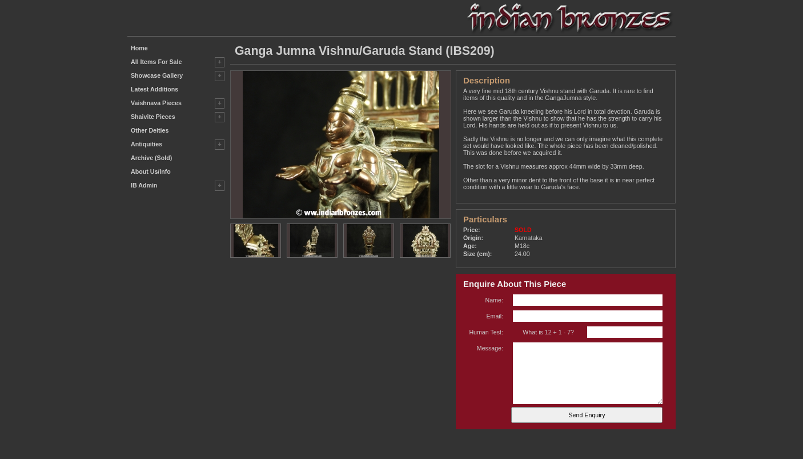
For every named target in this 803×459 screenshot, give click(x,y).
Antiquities (146, 144)
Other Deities (149, 130)
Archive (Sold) (151, 157)
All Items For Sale (156, 61)
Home (139, 48)
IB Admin (144, 185)
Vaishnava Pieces (156, 102)
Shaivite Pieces (153, 116)
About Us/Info (151, 171)
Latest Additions (154, 89)
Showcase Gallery (157, 75)
